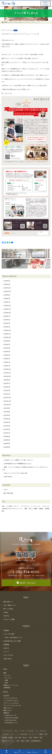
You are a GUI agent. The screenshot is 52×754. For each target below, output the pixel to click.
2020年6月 (7, 440)
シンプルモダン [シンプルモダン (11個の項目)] (30, 731)
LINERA (6, 612)
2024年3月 (7, 323)
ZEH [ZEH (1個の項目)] (3, 506)
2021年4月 (7, 422)
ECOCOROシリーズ (11, 722)
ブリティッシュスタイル (11, 703)
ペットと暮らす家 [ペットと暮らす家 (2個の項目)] (22, 734)
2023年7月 (7, 344)
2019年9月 (7, 447)
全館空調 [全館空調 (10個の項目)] (4, 737)
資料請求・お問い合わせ (26, 582)
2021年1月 (7, 433)
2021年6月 (7, 415)
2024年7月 (7, 316)
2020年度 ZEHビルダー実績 (12, 641)
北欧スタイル (7, 708)
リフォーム (6, 675)
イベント (6, 651)
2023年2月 (7, 362)
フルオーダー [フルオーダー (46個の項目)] (5, 734)
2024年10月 (7, 312)
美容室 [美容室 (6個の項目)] (22, 741)
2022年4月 (7, 387)
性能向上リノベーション (11, 685)
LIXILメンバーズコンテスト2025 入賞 (15, 473)
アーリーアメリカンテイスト (12, 705)
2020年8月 (7, 436)
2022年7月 (7, 383)
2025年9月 (7, 295)
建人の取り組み (8, 493)
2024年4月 (7, 320)
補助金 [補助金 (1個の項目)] (41, 508)
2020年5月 (7, 443)
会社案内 (6, 630)
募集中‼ (26, 263)
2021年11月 (7, 401)
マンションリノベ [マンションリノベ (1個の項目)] (33, 734)
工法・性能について (10, 605)
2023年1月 (7, 365)
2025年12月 (7, 288)
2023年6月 (7, 348)
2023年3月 (7, 358)
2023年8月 (7, 341)
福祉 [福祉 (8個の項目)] (18, 741)
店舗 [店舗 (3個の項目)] (41, 737)
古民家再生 (6, 687)
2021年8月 (7, 411)
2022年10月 (7, 376)
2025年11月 (7, 291)
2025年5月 (7, 298)
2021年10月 (7, 404)
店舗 (6, 680)
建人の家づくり (8, 601)
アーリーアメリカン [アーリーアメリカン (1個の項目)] (7, 731)
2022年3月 (7, 390)
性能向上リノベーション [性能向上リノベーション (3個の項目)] (8, 741)
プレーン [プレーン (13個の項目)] (13, 734)
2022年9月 (7, 380)
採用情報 (6, 644)
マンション (8, 678)
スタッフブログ (8, 655)
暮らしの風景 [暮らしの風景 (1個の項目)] (33, 508)
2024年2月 (7, 327)
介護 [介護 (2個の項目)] (46, 734)
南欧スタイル (7, 710)
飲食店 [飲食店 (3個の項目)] (27, 741)
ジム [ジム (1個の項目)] (37, 731)
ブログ (15, 30)
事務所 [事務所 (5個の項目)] (41, 734)
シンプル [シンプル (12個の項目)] (22, 731)
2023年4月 (7, 355)
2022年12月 (7, 369)
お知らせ (6, 648)
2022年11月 (7, 373)
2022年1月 (7, 394)
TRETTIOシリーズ (10, 715)
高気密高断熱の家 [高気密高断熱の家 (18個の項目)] (35, 741)
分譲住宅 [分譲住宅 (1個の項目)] (10, 737)
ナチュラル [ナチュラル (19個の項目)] (43, 731)
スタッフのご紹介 (9, 634)
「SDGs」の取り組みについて (13, 637)
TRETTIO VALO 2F (10, 720)
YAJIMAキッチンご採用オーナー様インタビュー (19, 460)
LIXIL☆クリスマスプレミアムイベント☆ (20, 33)
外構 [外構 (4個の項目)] (30, 737)
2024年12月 (7, 305)
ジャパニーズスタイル (10, 698)
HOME (45, 751)
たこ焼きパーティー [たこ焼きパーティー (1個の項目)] (12, 506)
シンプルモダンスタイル (11, 700)
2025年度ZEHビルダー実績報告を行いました (18, 463)
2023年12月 (7, 330)
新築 (4, 673)
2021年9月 (7, 408)
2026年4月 (7, 281)
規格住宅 (6, 713)
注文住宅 (6, 695)
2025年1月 (7, 302)
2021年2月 (7, 429)
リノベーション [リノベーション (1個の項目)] (35, 506)
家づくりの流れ (8, 609)
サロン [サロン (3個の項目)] (16, 731)
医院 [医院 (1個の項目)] (20, 737)
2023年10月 (7, 337)
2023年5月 (7, 351)
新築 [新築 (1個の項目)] (25, 508)
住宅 (6, 682)
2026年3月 (7, 284)
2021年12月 (7, 397)
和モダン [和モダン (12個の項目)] (25, 737)
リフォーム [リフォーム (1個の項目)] (45, 506)
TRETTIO (6, 616)
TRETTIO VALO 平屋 (11, 718)
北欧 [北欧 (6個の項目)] (16, 737)
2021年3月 (7, 426)
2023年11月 (7, 334)
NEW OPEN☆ (8, 476)
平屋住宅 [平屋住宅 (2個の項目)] (35, 737)
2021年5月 (7, 419)
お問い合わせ (8, 658)
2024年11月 (7, 309)
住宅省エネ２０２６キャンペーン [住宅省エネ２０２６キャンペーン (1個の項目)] (12, 508)
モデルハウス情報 (9, 619)
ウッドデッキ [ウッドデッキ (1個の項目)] (25, 506)
